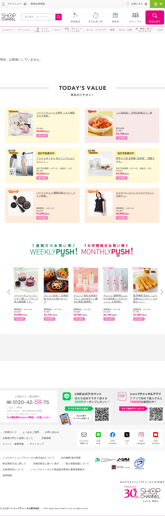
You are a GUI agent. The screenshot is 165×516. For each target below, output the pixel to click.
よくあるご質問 (31, 432)
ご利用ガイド (10, 432)
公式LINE (98, 442)
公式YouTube (155, 442)
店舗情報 (46, 438)
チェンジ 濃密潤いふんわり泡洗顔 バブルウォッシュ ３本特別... (115, 298)
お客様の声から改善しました (18, 438)
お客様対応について (13, 469)
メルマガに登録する (84, 442)
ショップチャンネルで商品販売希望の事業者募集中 (57, 469)
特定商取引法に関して (14, 463)
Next (161, 292)
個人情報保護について (77, 463)
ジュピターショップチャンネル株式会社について (28, 458)
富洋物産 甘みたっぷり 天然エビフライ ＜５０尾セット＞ (145, 298)
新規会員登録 (38, 4)
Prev (10, 292)
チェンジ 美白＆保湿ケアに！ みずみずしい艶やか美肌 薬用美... (86, 298)
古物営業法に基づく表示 (46, 463)
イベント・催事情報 (13, 444)
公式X (127, 442)
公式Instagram (141, 442)
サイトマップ (37, 444)
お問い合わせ (52, 432)
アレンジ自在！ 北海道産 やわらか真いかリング (56, 298)
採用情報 (7, 475)
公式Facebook (113, 442)
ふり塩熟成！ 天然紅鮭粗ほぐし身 (134, 113)
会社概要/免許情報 (71, 458)
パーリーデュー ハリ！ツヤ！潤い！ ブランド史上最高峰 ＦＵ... (26, 298)
